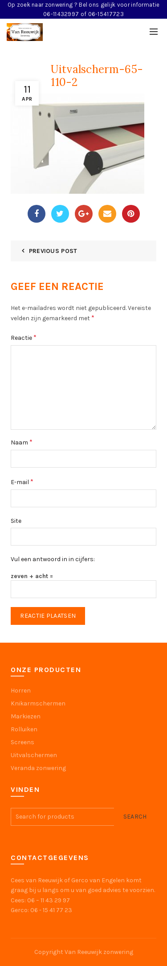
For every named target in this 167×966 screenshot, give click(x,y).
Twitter (60, 214)
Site (16, 521)
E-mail (22, 481)
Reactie (24, 337)
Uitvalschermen (34, 755)
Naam (22, 442)
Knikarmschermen (38, 703)
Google (84, 214)
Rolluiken (24, 729)
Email (107, 214)
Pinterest (131, 214)
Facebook (36, 214)
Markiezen (26, 716)
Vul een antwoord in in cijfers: (53, 559)
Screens (22, 742)
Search (135, 816)
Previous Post (53, 251)
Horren (21, 690)
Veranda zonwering (38, 768)
